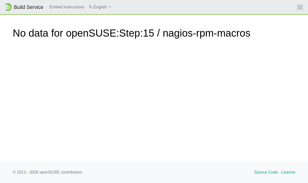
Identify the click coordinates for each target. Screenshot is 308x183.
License (288, 172)
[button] (99, 7)
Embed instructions (67, 7)
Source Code (266, 172)
